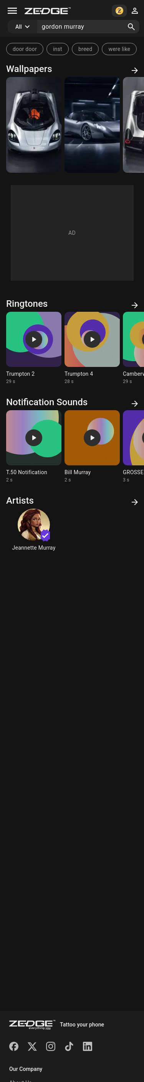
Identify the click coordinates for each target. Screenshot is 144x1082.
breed (85, 49)
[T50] (33, 125)
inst (57, 49)
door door (25, 49)
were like (119, 49)
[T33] (92, 125)
